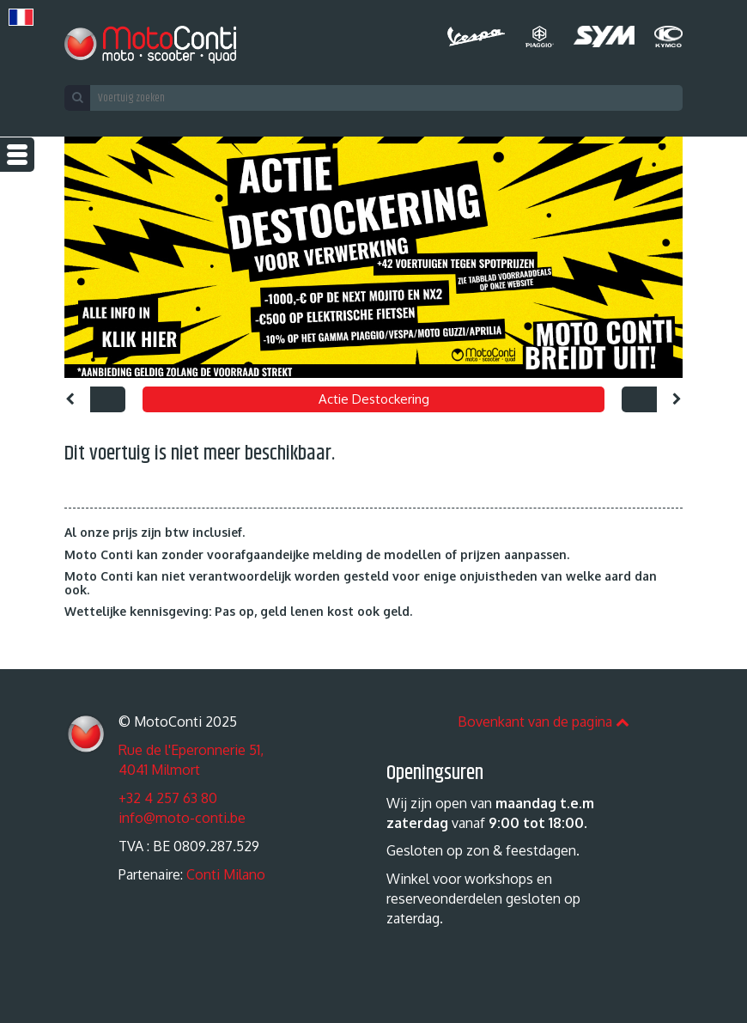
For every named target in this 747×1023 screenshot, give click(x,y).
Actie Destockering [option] (374, 399)
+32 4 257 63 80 (167, 798)
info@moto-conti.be (182, 817)
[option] (373, 257)
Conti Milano (225, 874)
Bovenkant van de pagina (543, 721)
